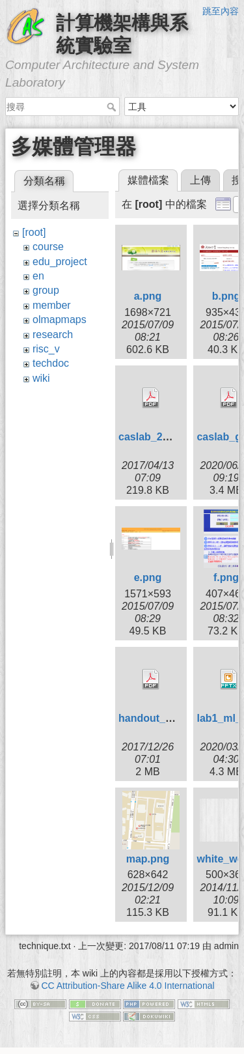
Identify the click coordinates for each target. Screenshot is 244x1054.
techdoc (51, 363)
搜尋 (113, 106)
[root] (34, 232)
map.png (148, 858)
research (53, 334)
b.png (226, 296)
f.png (226, 577)
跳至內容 (220, 11)
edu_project (60, 261)
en (38, 275)
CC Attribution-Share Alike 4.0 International (127, 985)
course (48, 246)
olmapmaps (60, 319)
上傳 (200, 180)
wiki (41, 378)
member (52, 305)
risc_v (46, 348)
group (46, 290)
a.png (148, 296)
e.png (148, 577)
